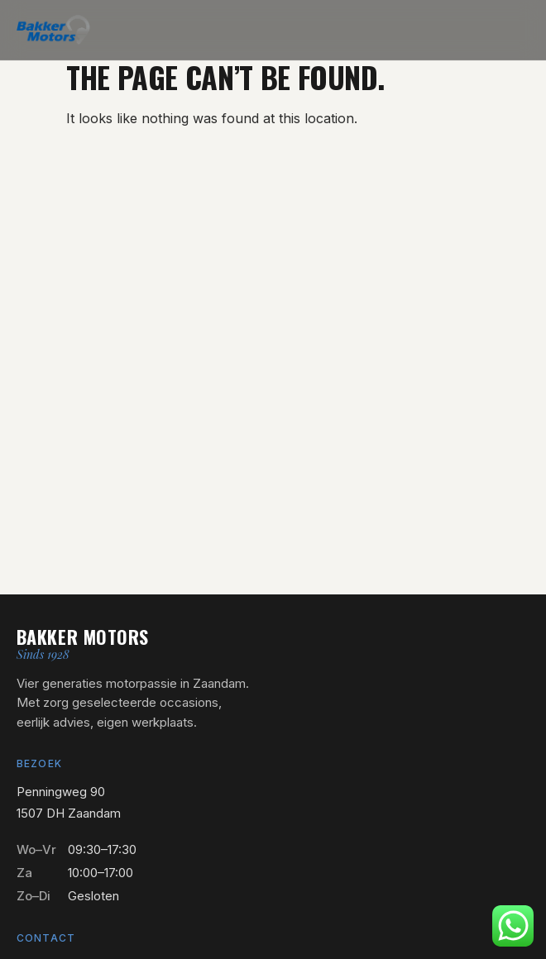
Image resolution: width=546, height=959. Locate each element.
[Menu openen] (517, 30)
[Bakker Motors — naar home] (53, 30)
